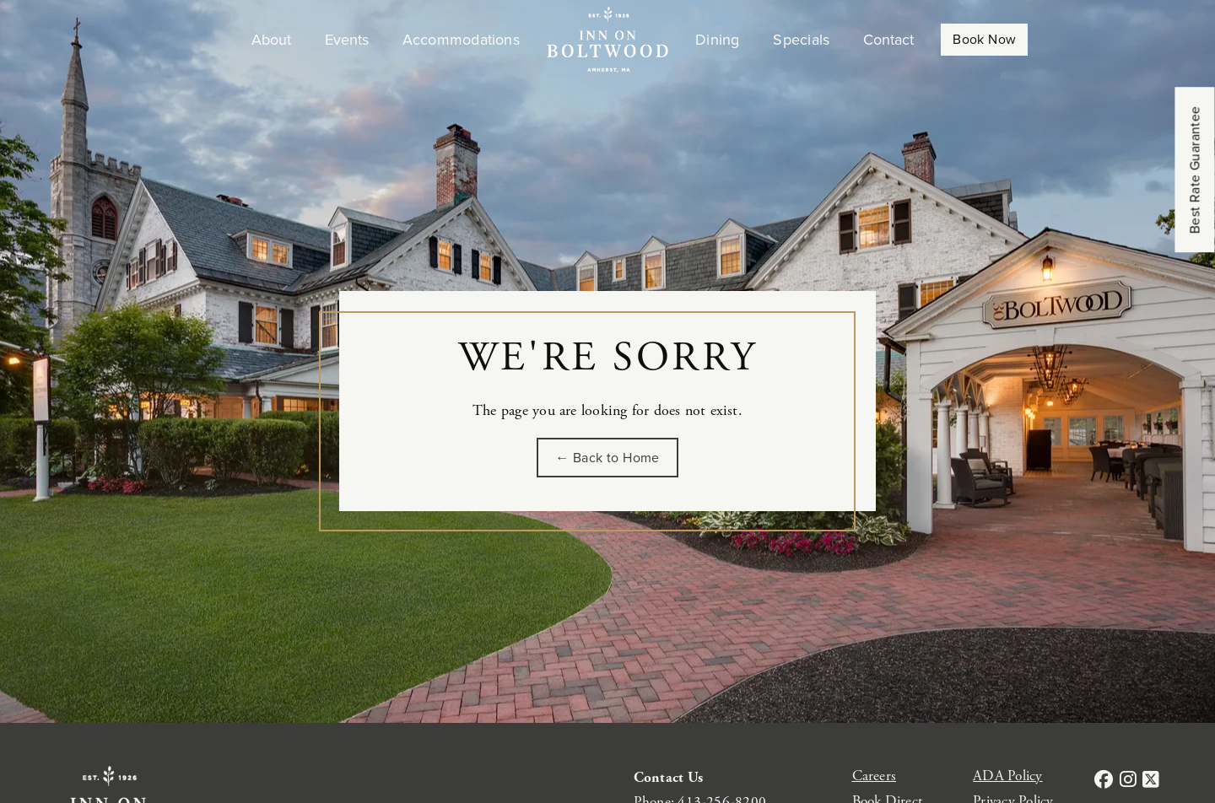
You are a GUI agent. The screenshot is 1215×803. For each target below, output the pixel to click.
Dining (717, 40)
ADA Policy (1007, 776)
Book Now (984, 39)
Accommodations (461, 40)
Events (347, 40)
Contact (888, 40)
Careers (874, 776)
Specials (801, 40)
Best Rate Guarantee (1195, 170)
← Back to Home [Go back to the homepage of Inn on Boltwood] (607, 457)
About (271, 40)
